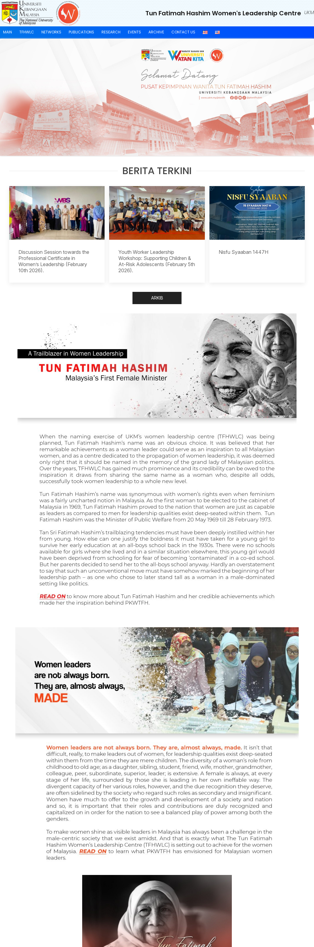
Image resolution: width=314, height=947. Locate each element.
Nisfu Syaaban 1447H (243, 252)
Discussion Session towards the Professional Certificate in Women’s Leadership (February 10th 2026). (53, 261)
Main (7, 32)
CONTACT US (183, 32)
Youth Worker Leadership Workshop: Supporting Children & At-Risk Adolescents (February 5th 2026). (156, 261)
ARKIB (157, 297)
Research (111, 32)
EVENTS (134, 32)
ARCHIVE (156, 32)
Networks (51, 32)
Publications (81, 32)
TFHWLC (26, 32)
